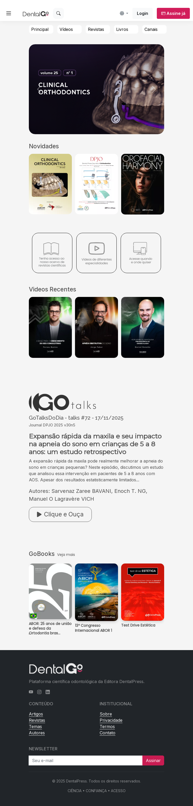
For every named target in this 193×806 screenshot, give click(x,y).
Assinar (153, 760)
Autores (37, 732)
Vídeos (66, 29)
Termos (107, 726)
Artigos (36, 714)
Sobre (106, 714)
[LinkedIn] (48, 692)
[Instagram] (39, 692)
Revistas (96, 29)
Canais (151, 29)
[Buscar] (58, 13)
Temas (35, 726)
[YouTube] (31, 692)
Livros (122, 29)
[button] (124, 13)
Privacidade (111, 720)
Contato (107, 732)
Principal (40, 29)
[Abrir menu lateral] (8, 13)
